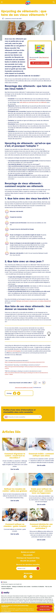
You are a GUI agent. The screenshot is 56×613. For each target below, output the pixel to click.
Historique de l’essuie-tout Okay (28, 558)
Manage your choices (45, 609)
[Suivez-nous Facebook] (25, 576)
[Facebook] (14, 393)
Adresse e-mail (21, 568)
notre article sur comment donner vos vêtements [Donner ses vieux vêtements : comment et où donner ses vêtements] (33, 102)
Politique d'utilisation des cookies (21, 586)
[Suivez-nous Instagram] (31, 576)
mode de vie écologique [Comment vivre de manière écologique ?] (14, 351)
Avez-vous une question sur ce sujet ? (24, 387)
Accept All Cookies (44, 606)
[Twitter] (18, 393)
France (4, 582)
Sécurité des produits (28, 561)
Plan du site (48, 586)
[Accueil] (28, 2)
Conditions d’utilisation (37, 586)
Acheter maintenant (39, 63)
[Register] (38, 568)
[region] (27, 608)
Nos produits (28, 555)
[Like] (35, 383)
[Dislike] (44, 383)
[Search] (53, 2)
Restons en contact (28, 552)
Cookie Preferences (6, 588)
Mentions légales (6, 586)
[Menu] (1, 2)
